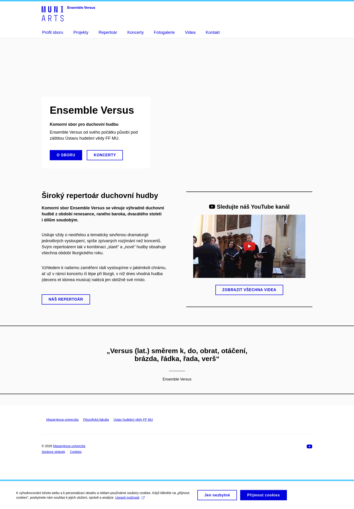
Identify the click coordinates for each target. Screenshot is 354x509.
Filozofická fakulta (96, 419)
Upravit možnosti (130, 499)
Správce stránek (53, 452)
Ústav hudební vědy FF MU (133, 419)
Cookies (76, 452)
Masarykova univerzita (62, 419)
